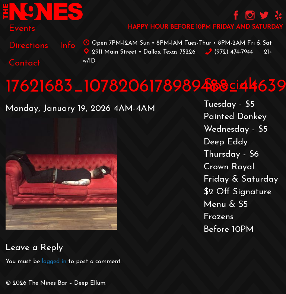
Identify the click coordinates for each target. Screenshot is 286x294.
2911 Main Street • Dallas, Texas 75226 (139, 52)
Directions (28, 45)
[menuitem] (22, 28)
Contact (25, 63)
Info (67, 45)
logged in (54, 262)
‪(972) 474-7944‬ (229, 52)
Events (22, 28)
